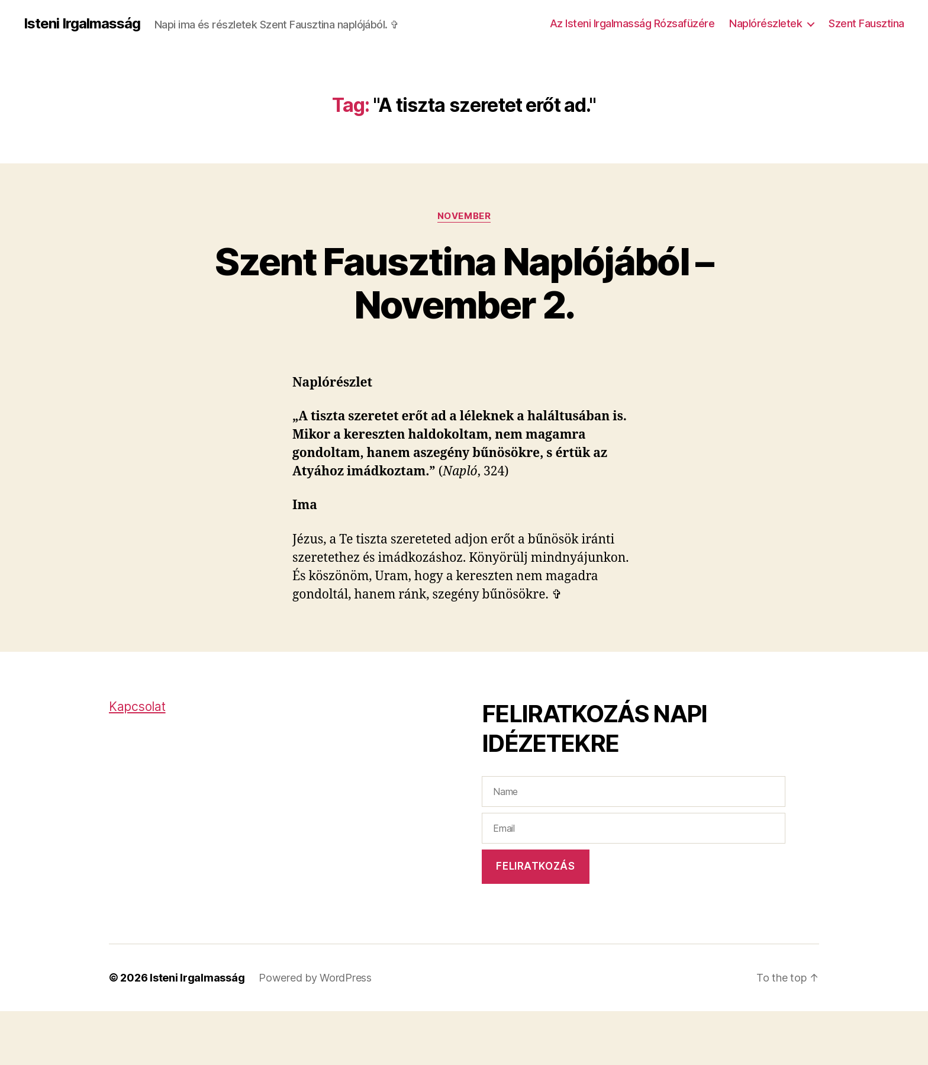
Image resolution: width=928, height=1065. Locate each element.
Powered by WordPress (315, 977)
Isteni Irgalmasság (82, 24)
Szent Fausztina (866, 23)
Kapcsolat (137, 706)
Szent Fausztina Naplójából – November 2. (464, 283)
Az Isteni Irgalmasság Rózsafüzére (632, 23)
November (464, 216)
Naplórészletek (765, 23)
